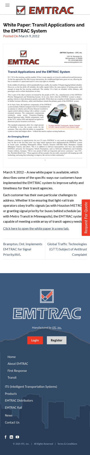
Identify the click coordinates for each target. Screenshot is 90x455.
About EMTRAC (18, 364)
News (8, 415)
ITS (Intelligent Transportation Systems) (31, 387)
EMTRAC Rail (13, 407)
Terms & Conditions (67, 443)
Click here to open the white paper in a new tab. (36, 228)
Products (11, 394)
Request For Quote (85, 217)
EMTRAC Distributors (19, 400)
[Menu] (7, 5)
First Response (17, 371)
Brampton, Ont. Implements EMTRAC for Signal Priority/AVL (22, 249)
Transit (12, 377)
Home (12, 357)
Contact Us (12, 422)
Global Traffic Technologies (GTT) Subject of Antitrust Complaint (67, 249)
